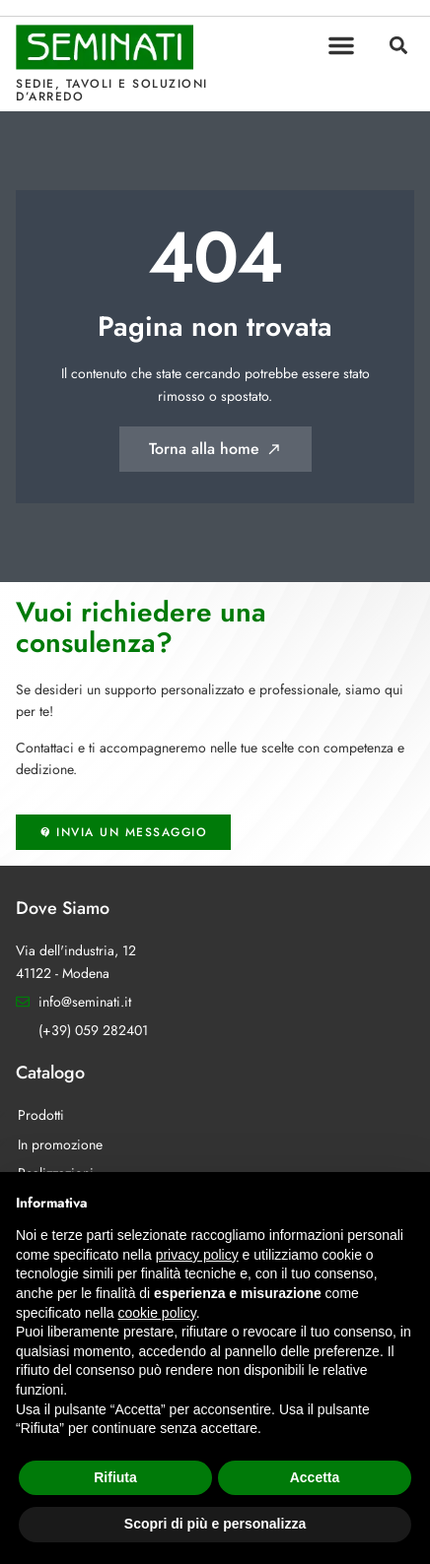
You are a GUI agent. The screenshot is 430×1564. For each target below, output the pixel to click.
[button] (341, 45)
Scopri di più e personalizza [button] (215, 1523)
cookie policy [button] (157, 1313)
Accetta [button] (315, 1477)
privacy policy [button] (197, 1255)
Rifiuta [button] (115, 1477)
